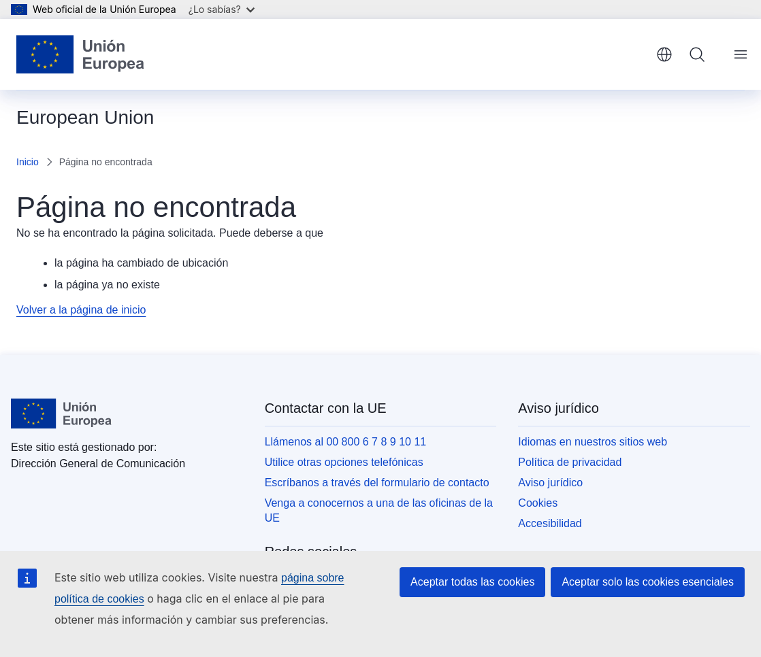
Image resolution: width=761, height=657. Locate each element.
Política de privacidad (569, 462)
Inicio (27, 161)
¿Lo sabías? (222, 9)
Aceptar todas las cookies (472, 582)
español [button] (664, 54)
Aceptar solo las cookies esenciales (648, 582)
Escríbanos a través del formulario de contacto (377, 482)
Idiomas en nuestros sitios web (592, 442)
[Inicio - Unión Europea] (80, 54)
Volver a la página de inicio (81, 310)
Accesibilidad (549, 523)
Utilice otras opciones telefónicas (344, 462)
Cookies (537, 503)
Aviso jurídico (550, 482)
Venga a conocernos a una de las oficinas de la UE (379, 510)
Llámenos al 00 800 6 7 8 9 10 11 (346, 442)
